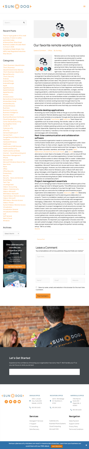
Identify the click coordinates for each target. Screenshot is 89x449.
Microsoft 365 (8, 160)
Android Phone (8, 81)
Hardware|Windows (10, 142)
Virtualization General (10, 209)
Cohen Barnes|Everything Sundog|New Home (12, 122)
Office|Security (8, 171)
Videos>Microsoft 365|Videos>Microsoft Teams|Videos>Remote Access (14, 193)
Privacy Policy (73, 426)
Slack (75, 149)
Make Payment (74, 421)
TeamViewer (55, 119)
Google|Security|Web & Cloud (13, 137)
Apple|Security (8, 92)
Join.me (70, 152)
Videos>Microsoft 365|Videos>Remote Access (13, 199)
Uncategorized (8, 184)
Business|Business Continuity (13, 117)
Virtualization (7, 207)
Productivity (7, 173)
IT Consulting (33, 426)
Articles (5, 94)
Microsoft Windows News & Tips (14, 162)
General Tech (7, 135)
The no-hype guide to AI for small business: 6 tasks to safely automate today (14, 37)
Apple (5, 85)
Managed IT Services (36, 421)
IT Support (32, 424)
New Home (7, 164)
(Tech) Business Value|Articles (13, 65)
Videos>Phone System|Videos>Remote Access (14, 203)
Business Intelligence (10, 112)
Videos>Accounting (10, 187)
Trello (76, 193)
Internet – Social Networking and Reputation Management (14, 154)
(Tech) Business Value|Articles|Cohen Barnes (13, 68)
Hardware (6, 139)
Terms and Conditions (76, 429)
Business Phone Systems (57, 423)
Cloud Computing (55, 426)
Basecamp (67, 193)
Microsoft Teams (58, 152)
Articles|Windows (9, 106)
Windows (6, 221)
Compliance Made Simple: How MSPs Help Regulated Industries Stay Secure (14, 51)
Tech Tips (6, 182)
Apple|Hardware (8, 90)
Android (6, 79)
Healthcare (7, 144)
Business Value (8, 115)
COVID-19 (6, 126)
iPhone (5, 157)
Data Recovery (34, 429)
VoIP (4, 214)
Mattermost (39, 152)
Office (5, 169)
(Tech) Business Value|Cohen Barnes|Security (13, 73)
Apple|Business (8, 88)
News (5, 166)
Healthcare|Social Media (11, 151)
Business (6, 108)
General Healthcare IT (10, 133)
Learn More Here (57, 446)
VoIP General (7, 216)
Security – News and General (13, 178)
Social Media (7, 180)
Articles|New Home (9, 101)
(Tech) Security (8, 76)
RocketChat (48, 152)
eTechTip (6, 130)
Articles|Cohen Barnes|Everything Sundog (12, 98)
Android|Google (8, 83)
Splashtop (66, 119)
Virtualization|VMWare (10, 212)
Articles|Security (9, 103)
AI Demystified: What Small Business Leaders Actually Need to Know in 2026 (14, 44)
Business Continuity (10, 110)
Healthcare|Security (10, 148)
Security (6, 176)
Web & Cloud (7, 218)
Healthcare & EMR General (12, 146)
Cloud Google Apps (9, 119)
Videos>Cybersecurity (11, 189)
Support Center (74, 424)
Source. (37, 229)
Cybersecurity (8, 128)
